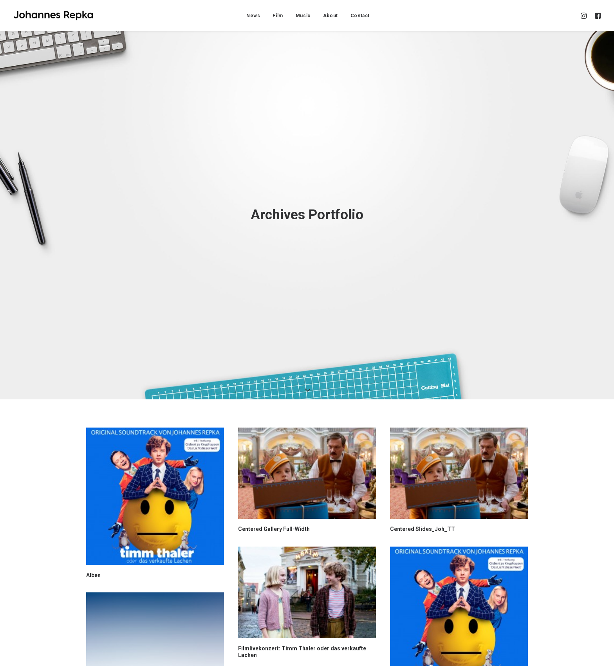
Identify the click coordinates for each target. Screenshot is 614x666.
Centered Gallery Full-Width (274, 480)
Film (278, 15)
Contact (360, 15)
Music (303, 15)
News (253, 15)
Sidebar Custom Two (417, 645)
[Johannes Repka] (53, 15)
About (330, 15)
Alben (93, 526)
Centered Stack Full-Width (120, 645)
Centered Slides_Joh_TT (422, 480)
